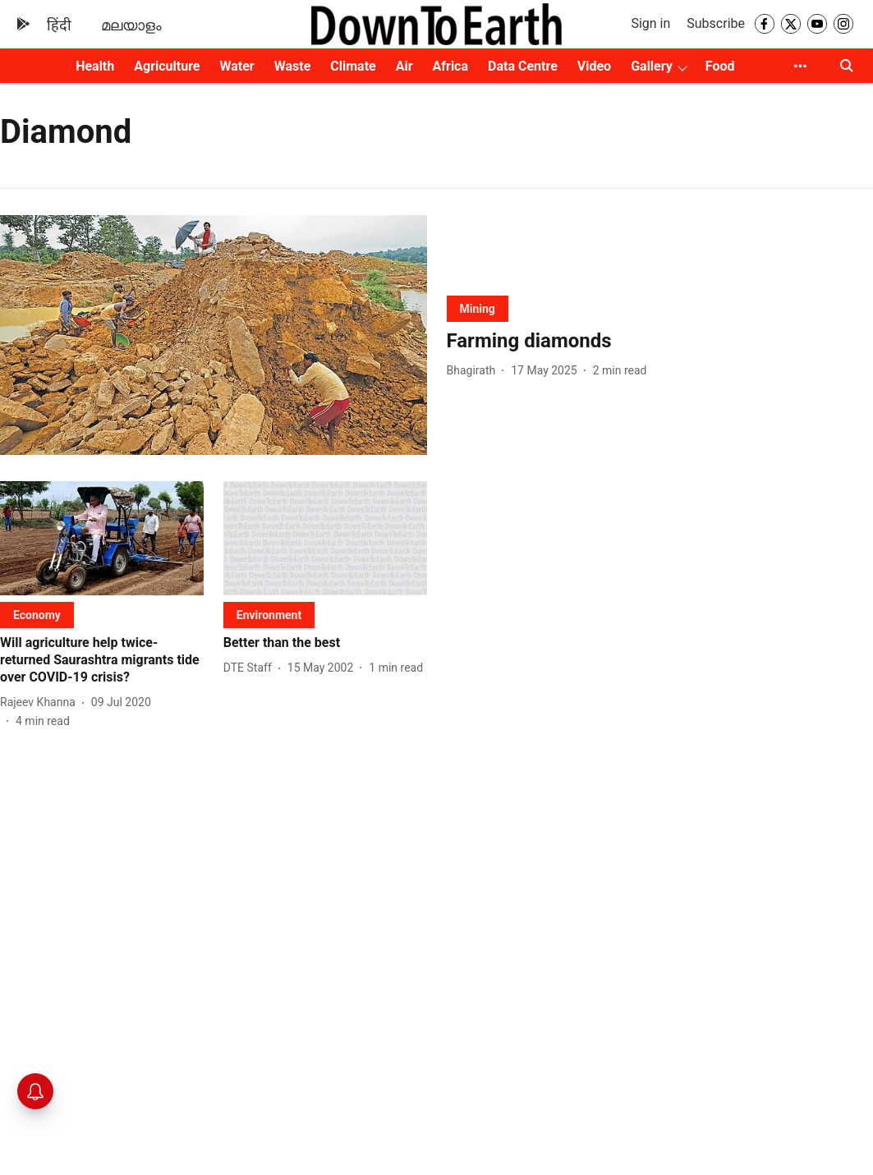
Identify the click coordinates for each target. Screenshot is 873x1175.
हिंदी (59, 25)
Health (95, 66)
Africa (450, 66)
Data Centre (523, 66)
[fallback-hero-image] (213, 335)
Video (594, 66)
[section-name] (477, 308)
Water (236, 66)
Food (720, 66)
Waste (292, 66)
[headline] (660, 341)
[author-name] (475, 370)
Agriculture (167, 66)
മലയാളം (131, 25)
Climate (352, 66)
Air (404, 66)
